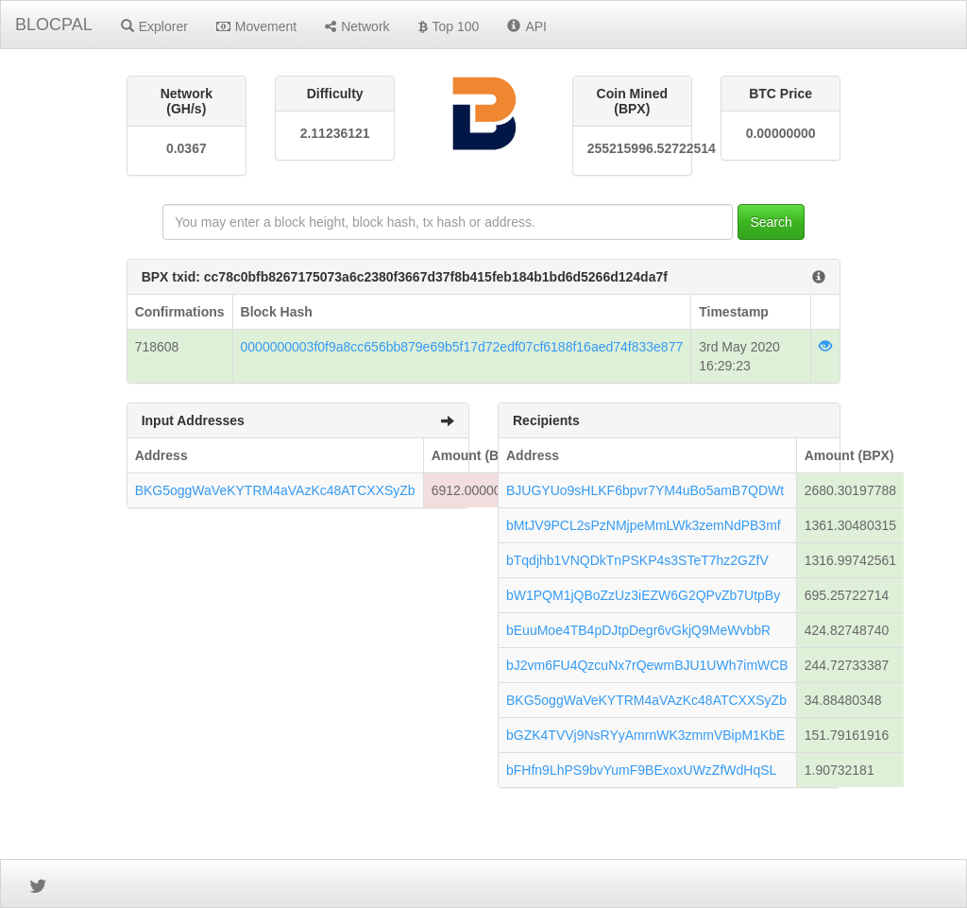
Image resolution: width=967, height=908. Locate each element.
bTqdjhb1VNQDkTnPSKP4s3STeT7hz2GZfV (637, 560)
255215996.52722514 (632, 148)
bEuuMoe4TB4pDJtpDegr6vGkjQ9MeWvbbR (638, 630)
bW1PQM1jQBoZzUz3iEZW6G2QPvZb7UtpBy (643, 595)
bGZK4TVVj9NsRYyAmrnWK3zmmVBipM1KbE (645, 735)
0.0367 (186, 148)
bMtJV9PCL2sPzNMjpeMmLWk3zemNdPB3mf (643, 525)
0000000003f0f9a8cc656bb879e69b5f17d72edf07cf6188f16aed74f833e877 (462, 346)
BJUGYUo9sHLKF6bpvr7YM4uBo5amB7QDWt (645, 490)
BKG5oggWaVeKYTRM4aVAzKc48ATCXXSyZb (275, 490)
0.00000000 (781, 133)
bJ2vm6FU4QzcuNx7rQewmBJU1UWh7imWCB (647, 665)
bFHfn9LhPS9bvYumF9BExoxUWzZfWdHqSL (641, 770)
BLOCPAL (54, 24)
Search (770, 222)
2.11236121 (335, 133)
